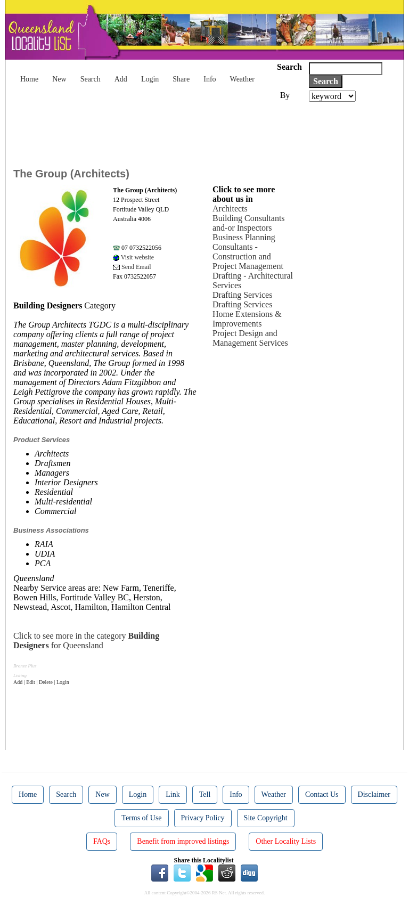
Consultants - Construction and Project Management (247, 256)
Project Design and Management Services (250, 338)
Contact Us (322, 794)
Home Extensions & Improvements (247, 318)
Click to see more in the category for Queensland (86, 640)
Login (150, 79)
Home (29, 79)
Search (90, 79)
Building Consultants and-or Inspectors (248, 223)
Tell (205, 794)
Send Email (132, 267)
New (59, 79)
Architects (230, 208)
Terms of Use (141, 818)
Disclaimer (374, 794)
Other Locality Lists (286, 841)
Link (172, 794)
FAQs (101, 841)
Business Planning (243, 237)
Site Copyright (266, 818)
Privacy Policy (203, 818)
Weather (242, 79)
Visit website (133, 257)
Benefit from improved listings (183, 841)
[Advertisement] (207, 131)
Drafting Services (242, 294)
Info (209, 79)
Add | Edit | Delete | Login (41, 682)
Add (120, 79)
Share (181, 79)
